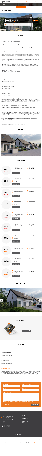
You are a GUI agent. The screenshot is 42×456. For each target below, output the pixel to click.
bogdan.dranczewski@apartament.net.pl (8, 365)
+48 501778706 (6, 417)
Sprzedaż (23, 414)
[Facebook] (4, 422)
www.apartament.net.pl (5, 368)
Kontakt (23, 422)
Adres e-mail (24, 388)
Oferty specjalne (25, 418)
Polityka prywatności (25, 421)
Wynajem (23, 415)
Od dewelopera (24, 416)
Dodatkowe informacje (7, 392)
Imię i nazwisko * (6, 384)
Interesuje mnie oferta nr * (26, 384)
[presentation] (1, 300)
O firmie (23, 419)
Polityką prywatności (29, 401)
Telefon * (4, 388)
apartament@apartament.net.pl (8, 419)
